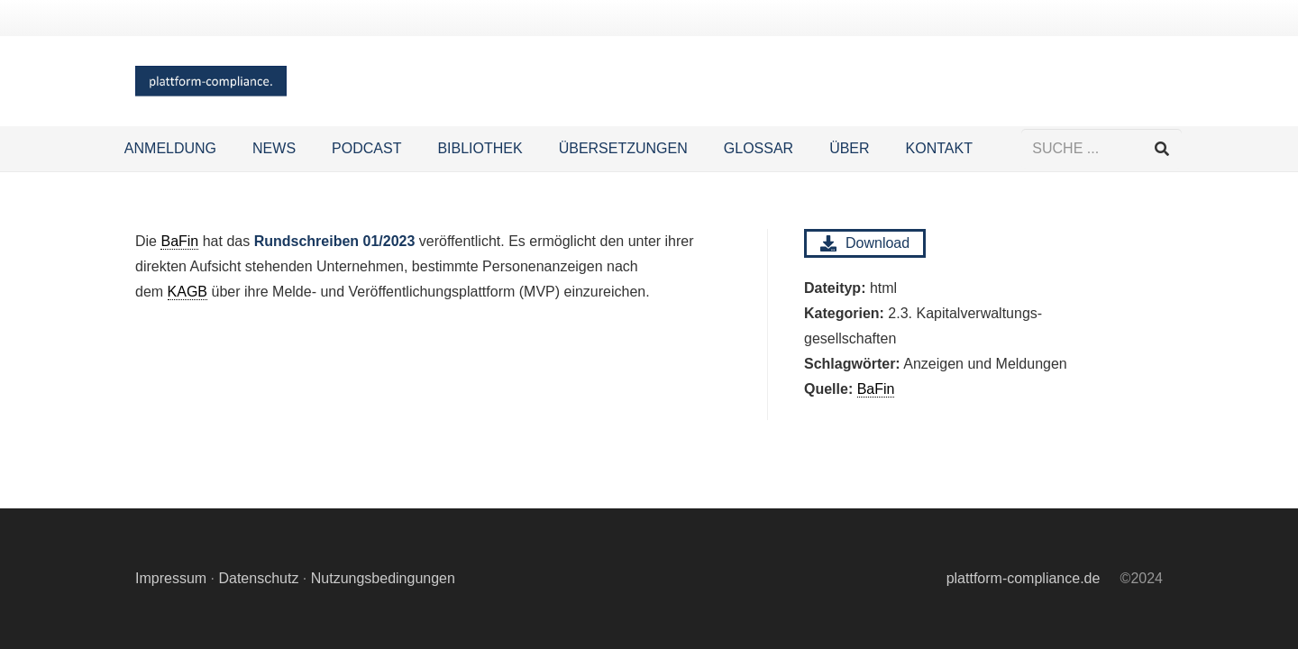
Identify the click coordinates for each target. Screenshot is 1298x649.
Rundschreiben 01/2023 (335, 241)
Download (865, 243)
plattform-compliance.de (1023, 578)
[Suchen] (1161, 149)
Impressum (170, 578)
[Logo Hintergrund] (211, 81)
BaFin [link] (876, 389)
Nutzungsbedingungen (383, 578)
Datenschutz (258, 578)
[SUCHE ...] (1101, 149)
